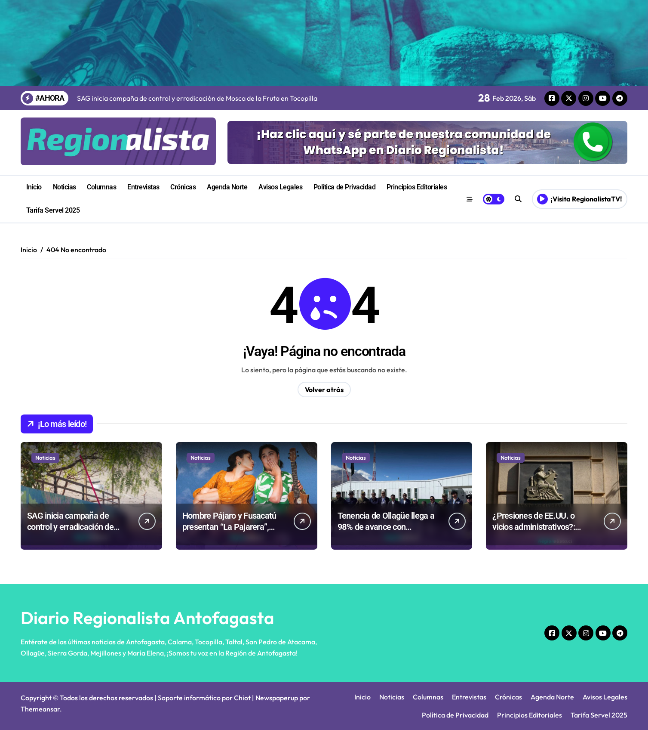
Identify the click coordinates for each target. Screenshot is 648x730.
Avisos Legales (280, 187)
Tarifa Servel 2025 (53, 210)
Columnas (101, 187)
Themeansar (40, 709)
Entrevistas (143, 187)
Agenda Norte (227, 187)
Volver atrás (324, 389)
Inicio (34, 187)
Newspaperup (276, 697)
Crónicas (183, 187)
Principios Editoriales (417, 187)
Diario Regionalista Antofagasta (147, 617)
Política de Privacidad (344, 187)
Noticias (64, 187)
